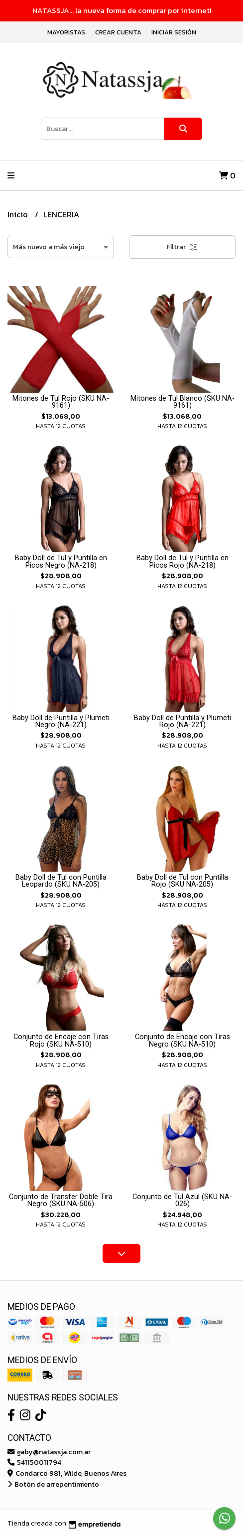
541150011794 (34, 1462)
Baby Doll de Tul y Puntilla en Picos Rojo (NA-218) (182, 561)
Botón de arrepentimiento (53, 1484)
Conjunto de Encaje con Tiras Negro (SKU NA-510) (182, 1040)
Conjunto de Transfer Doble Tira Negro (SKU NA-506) (61, 1200)
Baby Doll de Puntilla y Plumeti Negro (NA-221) (61, 721)
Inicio (18, 214)
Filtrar (182, 247)
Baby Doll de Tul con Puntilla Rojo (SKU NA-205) (182, 881)
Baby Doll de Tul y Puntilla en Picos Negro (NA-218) (61, 561)
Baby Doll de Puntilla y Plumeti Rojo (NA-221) (182, 721)
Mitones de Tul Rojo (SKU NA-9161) (60, 402)
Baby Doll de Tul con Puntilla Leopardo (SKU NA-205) (61, 881)
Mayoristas (66, 32)
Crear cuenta (118, 32)
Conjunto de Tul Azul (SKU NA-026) (182, 1200)
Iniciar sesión (173, 32)
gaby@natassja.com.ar (49, 1451)
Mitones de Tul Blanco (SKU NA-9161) (182, 402)
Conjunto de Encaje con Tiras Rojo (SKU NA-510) (61, 1040)
